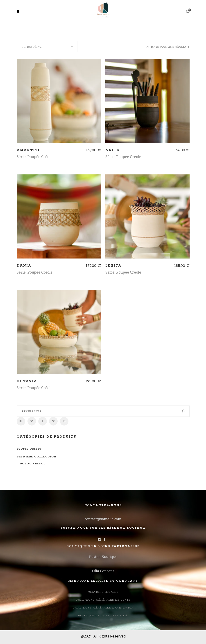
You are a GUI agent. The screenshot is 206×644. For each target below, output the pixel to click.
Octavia (27, 381)
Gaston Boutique (103, 556)
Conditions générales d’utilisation (103, 607)
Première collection (36, 456)
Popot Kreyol (32, 463)
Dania (24, 266)
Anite (112, 150)
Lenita (113, 266)
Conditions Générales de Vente (103, 600)
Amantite (29, 150)
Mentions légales (103, 592)
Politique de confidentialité (103, 615)
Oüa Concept (103, 570)
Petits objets (29, 448)
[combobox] (47, 46)
